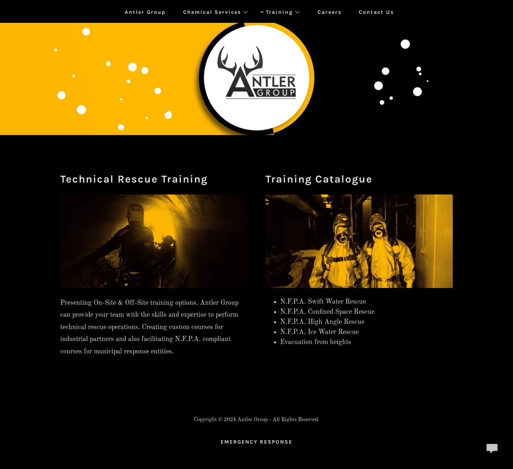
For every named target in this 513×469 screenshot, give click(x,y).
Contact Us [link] (376, 12)
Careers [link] (330, 12)
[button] (213, 12)
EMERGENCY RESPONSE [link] (256, 442)
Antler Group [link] (145, 12)
